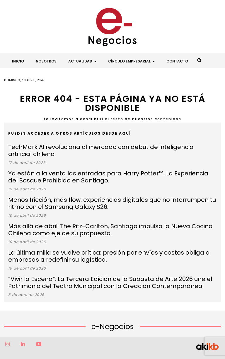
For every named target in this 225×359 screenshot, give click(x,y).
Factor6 (100, 349)
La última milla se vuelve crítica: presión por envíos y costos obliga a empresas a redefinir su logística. (111, 237)
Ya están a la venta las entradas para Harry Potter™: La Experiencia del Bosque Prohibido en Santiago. (110, 167)
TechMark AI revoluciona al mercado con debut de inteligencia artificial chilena (99, 146)
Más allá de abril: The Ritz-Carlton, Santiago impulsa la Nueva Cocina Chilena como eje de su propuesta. (110, 214)
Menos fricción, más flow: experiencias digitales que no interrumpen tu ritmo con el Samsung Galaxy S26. (103, 190)
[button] (199, 60)
